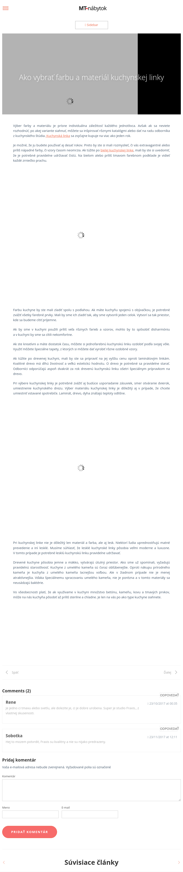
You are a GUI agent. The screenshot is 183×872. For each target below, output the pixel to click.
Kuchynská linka (58, 136)
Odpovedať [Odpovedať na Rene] (168, 695)
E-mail (66, 807)
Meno (6, 807)
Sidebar (91, 25)
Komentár (8, 776)
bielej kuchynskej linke (117, 150)
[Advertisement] (91, 634)
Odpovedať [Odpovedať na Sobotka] (168, 729)
